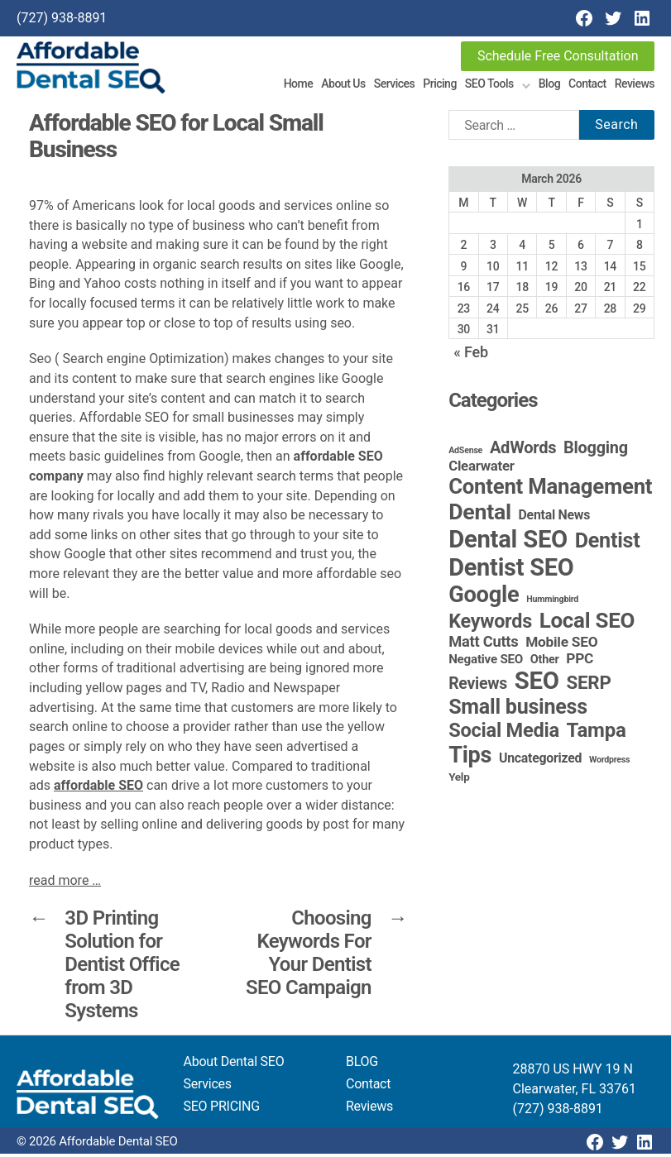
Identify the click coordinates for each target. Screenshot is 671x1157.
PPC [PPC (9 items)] (579, 661)
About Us (343, 85)
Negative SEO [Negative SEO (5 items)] (485, 662)
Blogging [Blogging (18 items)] (595, 451)
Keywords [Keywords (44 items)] (490, 624)
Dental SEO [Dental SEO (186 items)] (508, 542)
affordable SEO (98, 788)
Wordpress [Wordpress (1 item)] (609, 763)
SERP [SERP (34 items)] (589, 685)
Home (299, 85)
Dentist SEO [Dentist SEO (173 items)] (510, 571)
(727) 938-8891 (62, 18)
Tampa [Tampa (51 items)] (596, 733)
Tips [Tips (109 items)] (469, 758)
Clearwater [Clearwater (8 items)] (481, 469)
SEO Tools (489, 85)
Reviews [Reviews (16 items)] (477, 686)
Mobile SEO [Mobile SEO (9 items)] (561, 645)
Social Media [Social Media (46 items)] (503, 733)
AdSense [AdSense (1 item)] (465, 453)
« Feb (470, 354)
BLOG (362, 1065)
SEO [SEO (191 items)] (537, 684)
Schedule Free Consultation (558, 56)
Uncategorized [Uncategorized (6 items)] (540, 761)
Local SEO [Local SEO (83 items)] (587, 623)
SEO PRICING (222, 1109)
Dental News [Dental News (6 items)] (555, 518)
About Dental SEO (234, 1065)
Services (394, 85)
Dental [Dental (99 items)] (479, 515)
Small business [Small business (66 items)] (517, 710)
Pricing (440, 85)
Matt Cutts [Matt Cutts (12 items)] (483, 644)
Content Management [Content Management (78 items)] (550, 489)
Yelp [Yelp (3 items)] (458, 779)
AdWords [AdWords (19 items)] (523, 451)
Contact (587, 85)
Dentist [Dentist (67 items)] (607, 544)
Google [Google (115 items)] (483, 598)
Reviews (634, 85)
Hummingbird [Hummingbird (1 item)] (552, 602)
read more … (65, 883)
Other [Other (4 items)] (544, 663)
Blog (549, 85)
